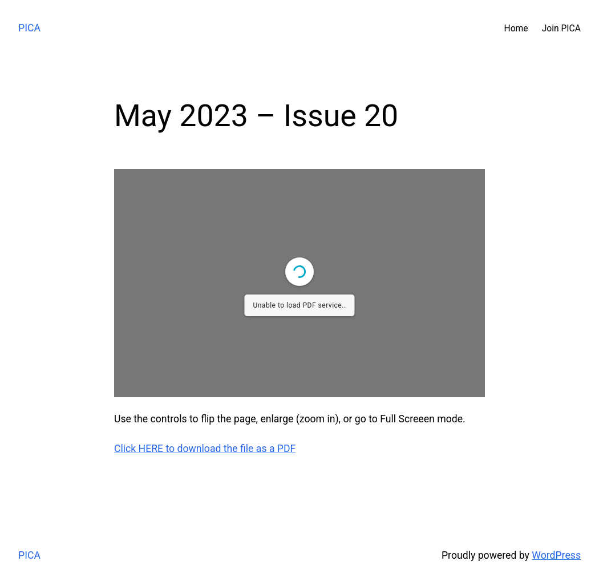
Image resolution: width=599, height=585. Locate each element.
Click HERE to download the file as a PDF (205, 448)
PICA (29, 28)
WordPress (556, 555)
